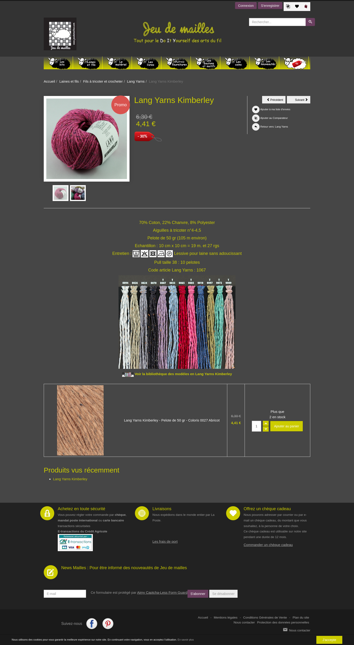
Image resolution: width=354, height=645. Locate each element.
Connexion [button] (246, 5)
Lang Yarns (135, 81)
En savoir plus (186, 639)
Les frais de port (165, 541)
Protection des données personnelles (283, 622)
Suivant (302, 100)
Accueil (49, 81)
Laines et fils (69, 81)
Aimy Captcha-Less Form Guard (162, 592)
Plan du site (301, 617)
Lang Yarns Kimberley (70, 479)
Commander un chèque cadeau (268, 545)
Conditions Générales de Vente (265, 617)
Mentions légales (225, 617)
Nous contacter (244, 622)
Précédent (276, 100)
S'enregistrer (270, 5)
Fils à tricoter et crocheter (103, 81)
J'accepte (329, 640)
